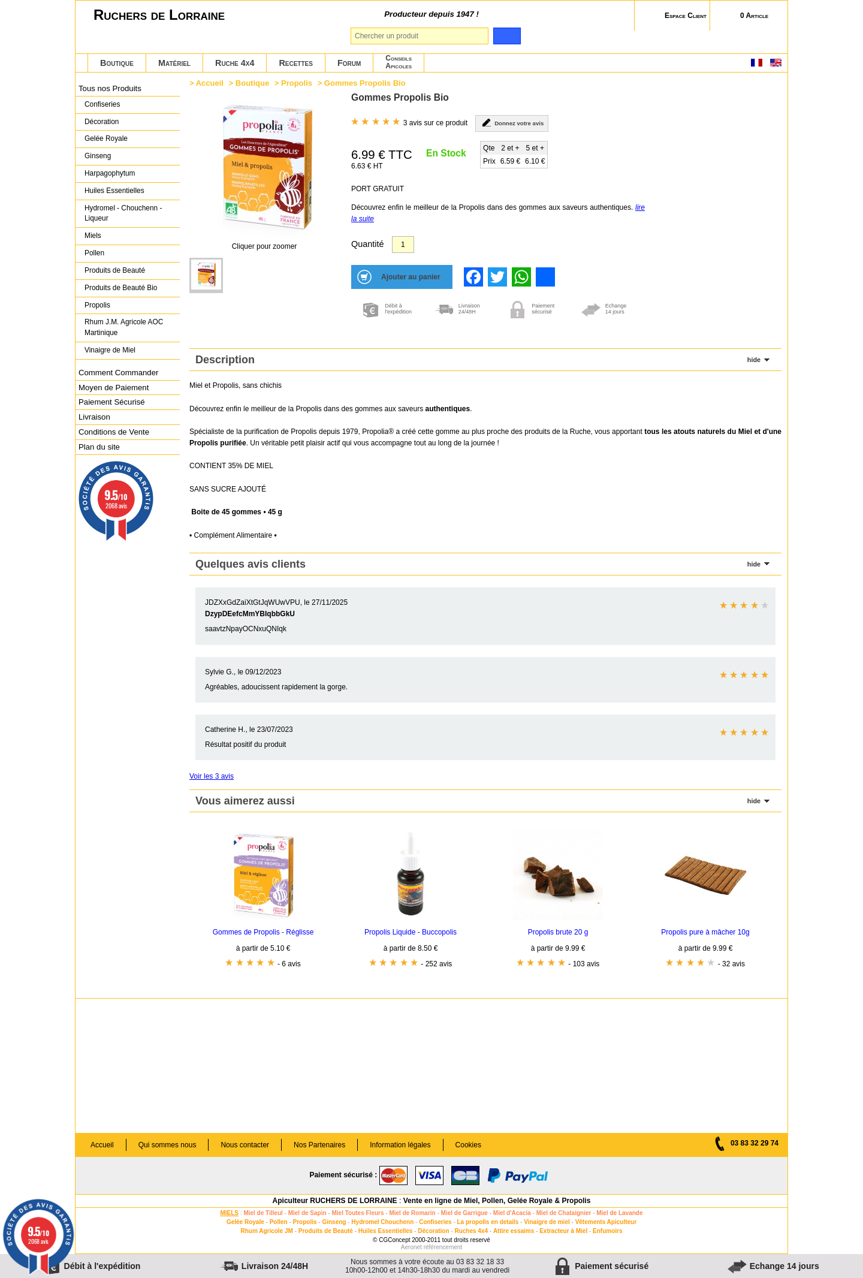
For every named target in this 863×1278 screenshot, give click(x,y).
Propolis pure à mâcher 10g (705, 932)
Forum (349, 63)
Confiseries (102, 104)
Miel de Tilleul (262, 1213)
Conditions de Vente (114, 431)
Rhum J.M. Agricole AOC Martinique (124, 327)
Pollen (94, 253)
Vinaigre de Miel (110, 350)
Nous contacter (245, 1145)
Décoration (102, 121)
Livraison (94, 416)
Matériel (174, 63)
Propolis (97, 305)
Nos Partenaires (319, 1145)
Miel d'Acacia (512, 1213)
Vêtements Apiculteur (605, 1222)
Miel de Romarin (412, 1213)
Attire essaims (513, 1231)
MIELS (229, 1213)
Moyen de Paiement (114, 387)
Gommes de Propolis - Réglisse (263, 932)
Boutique (117, 63)
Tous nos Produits (110, 88)
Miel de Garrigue (464, 1213)
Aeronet (411, 1247)
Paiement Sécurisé (112, 401)
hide (754, 359)
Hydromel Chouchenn (382, 1222)
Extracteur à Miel (563, 1231)
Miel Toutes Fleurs (357, 1213)
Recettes (296, 63)
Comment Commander (118, 372)
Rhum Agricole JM (266, 1231)
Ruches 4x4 (471, 1231)
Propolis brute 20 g (558, 932)
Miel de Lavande (619, 1213)
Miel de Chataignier (564, 1213)
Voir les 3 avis (211, 776)
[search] (506, 36)
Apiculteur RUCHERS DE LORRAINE (335, 1200)
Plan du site (99, 446)
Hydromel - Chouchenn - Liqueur (123, 213)
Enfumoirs (607, 1231)
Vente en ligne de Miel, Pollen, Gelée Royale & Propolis (497, 1200)
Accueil (210, 83)
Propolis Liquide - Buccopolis (410, 932)
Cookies (468, 1145)
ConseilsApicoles (398, 62)
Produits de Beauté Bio (121, 288)
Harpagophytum (110, 173)
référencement (443, 1247)
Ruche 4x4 (234, 63)
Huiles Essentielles (114, 190)
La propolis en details (488, 1222)
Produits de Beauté (115, 270)
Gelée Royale (106, 138)
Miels (93, 235)
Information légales (400, 1145)
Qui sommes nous (167, 1145)
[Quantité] (403, 244)
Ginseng (98, 156)
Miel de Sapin (307, 1213)
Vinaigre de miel (547, 1222)
